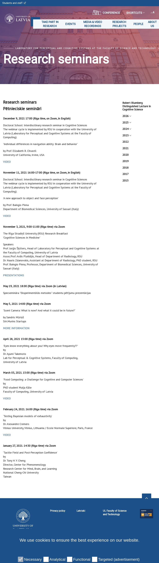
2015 (125, 180)
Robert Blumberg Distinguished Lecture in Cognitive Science (136, 106)
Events (70, 24)
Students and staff (14, 3)
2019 (125, 161)
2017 (125, 174)
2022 (125, 141)
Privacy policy (57, 510)
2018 (125, 167)
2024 (126, 129)
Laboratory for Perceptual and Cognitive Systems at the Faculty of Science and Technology (86, 48)
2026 (126, 116)
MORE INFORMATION (16, 328)
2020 (125, 154)
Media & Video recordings (92, 24)
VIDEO (7, 161)
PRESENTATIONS (13, 275)
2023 (126, 135)
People (138, 24)
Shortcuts (135, 12)
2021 (125, 148)
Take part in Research (50, 24)
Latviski (81, 510)
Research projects (119, 24)
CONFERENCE (106, 12)
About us (152, 24)
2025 (126, 122)
